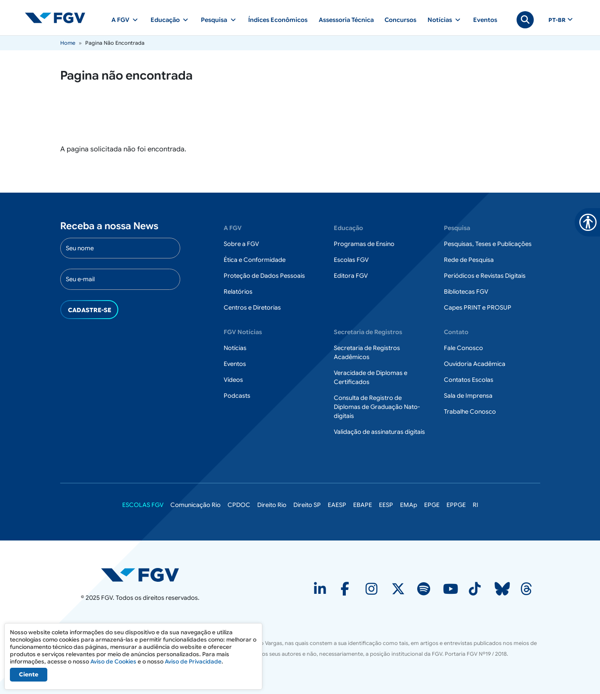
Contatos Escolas (468, 380)
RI (475, 505)
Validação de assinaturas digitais (379, 432)
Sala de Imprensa (468, 395)
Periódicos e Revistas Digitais (485, 275)
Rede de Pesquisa (469, 260)
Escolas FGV (351, 260)
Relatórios (238, 291)
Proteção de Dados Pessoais (264, 275)
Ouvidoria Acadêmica (474, 364)
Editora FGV (351, 275)
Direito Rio (271, 505)
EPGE (432, 505)
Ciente (28, 674)
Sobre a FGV (241, 244)
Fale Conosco (463, 348)
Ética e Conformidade (255, 260)
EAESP (337, 505)
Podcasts (237, 395)
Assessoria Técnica (346, 20)
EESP (386, 505)
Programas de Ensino (364, 244)
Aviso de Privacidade (193, 661)
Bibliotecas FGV (466, 291)
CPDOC (239, 505)
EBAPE (362, 505)
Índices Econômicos (278, 20)
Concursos (400, 20)
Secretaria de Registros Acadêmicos (367, 352)
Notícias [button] (440, 20)
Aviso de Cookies (113, 661)
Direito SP (307, 505)
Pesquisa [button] (214, 20)
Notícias (235, 348)
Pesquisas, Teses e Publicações (488, 244)
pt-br (557, 20)
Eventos (485, 20)
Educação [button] (165, 20)
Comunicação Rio (195, 505)
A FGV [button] (120, 20)
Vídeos (233, 380)
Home (67, 43)
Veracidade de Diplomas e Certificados (370, 377)
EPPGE (456, 505)
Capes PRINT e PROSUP (477, 307)
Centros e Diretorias (252, 307)
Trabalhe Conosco (470, 411)
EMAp (408, 505)
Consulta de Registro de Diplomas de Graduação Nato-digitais (377, 407)
